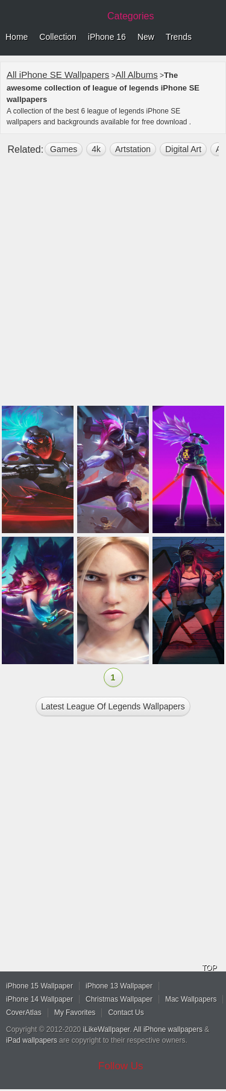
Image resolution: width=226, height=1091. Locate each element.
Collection (57, 37)
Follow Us (120, 1066)
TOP (209, 968)
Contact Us (125, 1012)
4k (96, 149)
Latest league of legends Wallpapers (112, 706)
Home (16, 37)
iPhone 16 (107, 37)
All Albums (137, 74)
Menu (214, 37)
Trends (179, 37)
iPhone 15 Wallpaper (39, 986)
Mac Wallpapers (191, 999)
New (145, 37)
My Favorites (75, 1012)
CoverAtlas (24, 1012)
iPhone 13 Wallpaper (119, 986)
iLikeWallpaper (106, 1029)
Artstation (133, 149)
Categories (130, 16)
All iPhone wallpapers (167, 1029)
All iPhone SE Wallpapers (58, 74)
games (63, 149)
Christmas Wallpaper (119, 999)
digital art (183, 149)
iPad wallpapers (31, 1040)
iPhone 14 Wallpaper (39, 999)
